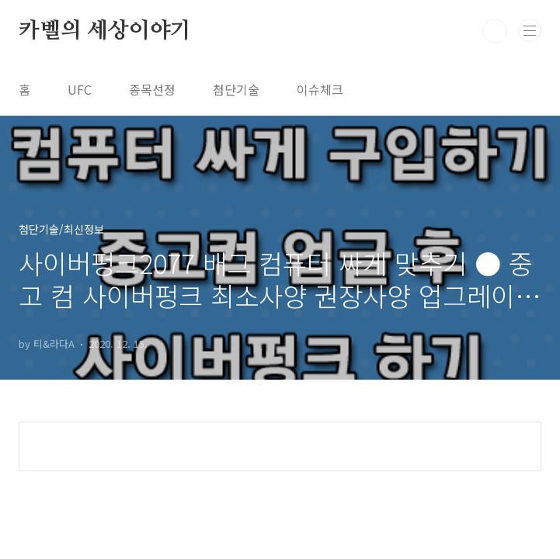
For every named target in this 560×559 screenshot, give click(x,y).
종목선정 (152, 89)
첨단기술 (236, 89)
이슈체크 (320, 89)
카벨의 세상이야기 (105, 31)
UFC (80, 89)
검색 (494, 31)
